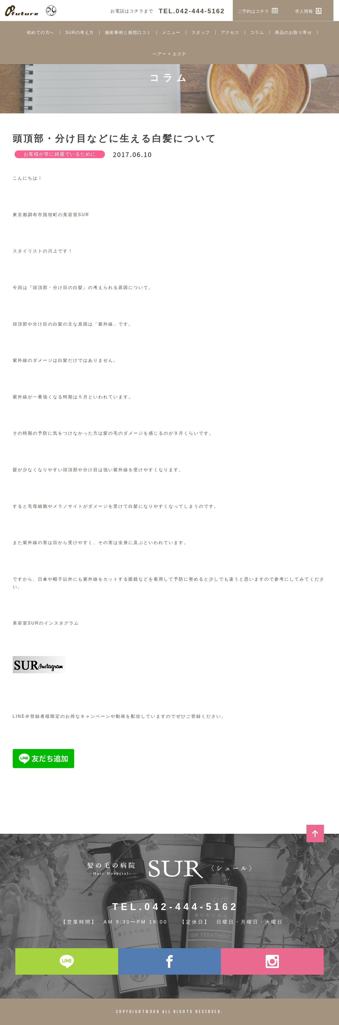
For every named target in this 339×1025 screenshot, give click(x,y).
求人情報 (314, 11)
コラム (257, 32)
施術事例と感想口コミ (128, 32)
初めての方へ (41, 32)
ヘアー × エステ (169, 54)
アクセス (230, 32)
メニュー (171, 32)
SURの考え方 (79, 32)
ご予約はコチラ (263, 11)
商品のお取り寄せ (293, 32)
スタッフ (200, 32)
